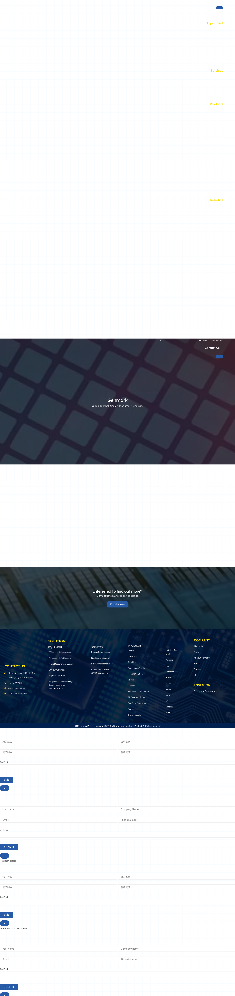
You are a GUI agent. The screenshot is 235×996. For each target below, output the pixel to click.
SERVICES (97, 645)
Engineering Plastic (211, 128)
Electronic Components (208, 163)
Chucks (218, 156)
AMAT (220, 210)
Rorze (219, 245)
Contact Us (212, 346)
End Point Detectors (211, 177)
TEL (221, 203)
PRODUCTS (135, 645)
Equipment (215, 22)
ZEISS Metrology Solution (208, 26)
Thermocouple (214, 191)
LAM (220, 266)
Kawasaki (217, 224)
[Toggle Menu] (219, 6)
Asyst (220, 259)
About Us (218, 292)
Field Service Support (210, 81)
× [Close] (4, 787)
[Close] (219, 355)
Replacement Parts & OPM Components (198, 95)
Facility (219, 312)
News (220, 299)
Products (216, 103)
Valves (219, 149)
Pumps (219, 184)
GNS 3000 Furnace (211, 47)
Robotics (216, 199)
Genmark (217, 280)
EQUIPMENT (55, 645)
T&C (76, 725)
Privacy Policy (86, 725)
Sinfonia (218, 273)
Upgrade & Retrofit (211, 54)
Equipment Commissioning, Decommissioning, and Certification (60, 682)
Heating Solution (213, 142)
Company (213, 288)
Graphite (217, 121)
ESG (220, 326)
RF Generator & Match (209, 170)
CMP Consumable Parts (208, 135)
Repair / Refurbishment (209, 74)
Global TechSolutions (205, 10)
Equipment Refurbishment (207, 33)
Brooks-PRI (216, 238)
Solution (214, 17)
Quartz (219, 107)
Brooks (219, 231)
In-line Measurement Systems (205, 40)
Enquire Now (117, 602)
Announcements (214, 306)
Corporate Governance (210, 338)
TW (218, 2)
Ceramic (218, 114)
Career (219, 319)
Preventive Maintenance (208, 88)
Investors (213, 334)
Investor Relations (204, 2)
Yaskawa (217, 217)
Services (217, 69)
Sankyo (218, 252)
